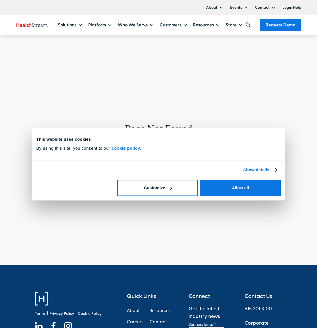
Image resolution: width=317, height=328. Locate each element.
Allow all (240, 187)
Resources (160, 310)
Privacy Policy (61, 313)
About (211, 7)
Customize (158, 187)
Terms (40, 313)
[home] (32, 25)
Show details (256, 169)
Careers (135, 322)
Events (236, 7)
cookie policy (126, 148)
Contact (262, 7)
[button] (215, 7)
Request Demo (280, 25)
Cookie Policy (90, 313)
